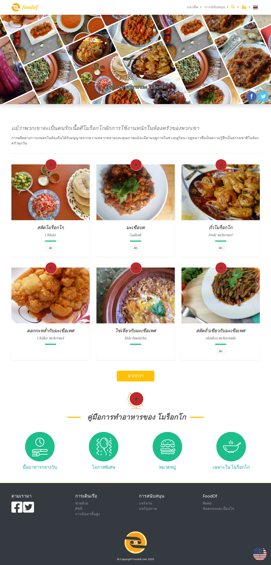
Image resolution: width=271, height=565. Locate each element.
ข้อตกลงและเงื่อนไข (218, 509)
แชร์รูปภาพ (148, 509)
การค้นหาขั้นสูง (87, 514)
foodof (24, 7)
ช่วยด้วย (81, 503)
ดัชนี (78, 509)
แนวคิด (192, 7)
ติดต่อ (207, 503)
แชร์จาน (145, 503)
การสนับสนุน (215, 7)
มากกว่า (135, 376)
